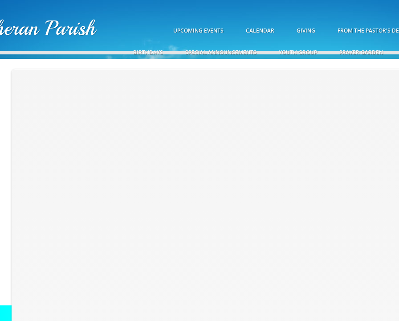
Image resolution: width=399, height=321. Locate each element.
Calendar (260, 30)
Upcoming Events (198, 30)
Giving (306, 30)
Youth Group (298, 52)
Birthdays (148, 52)
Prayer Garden (361, 52)
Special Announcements (220, 52)
